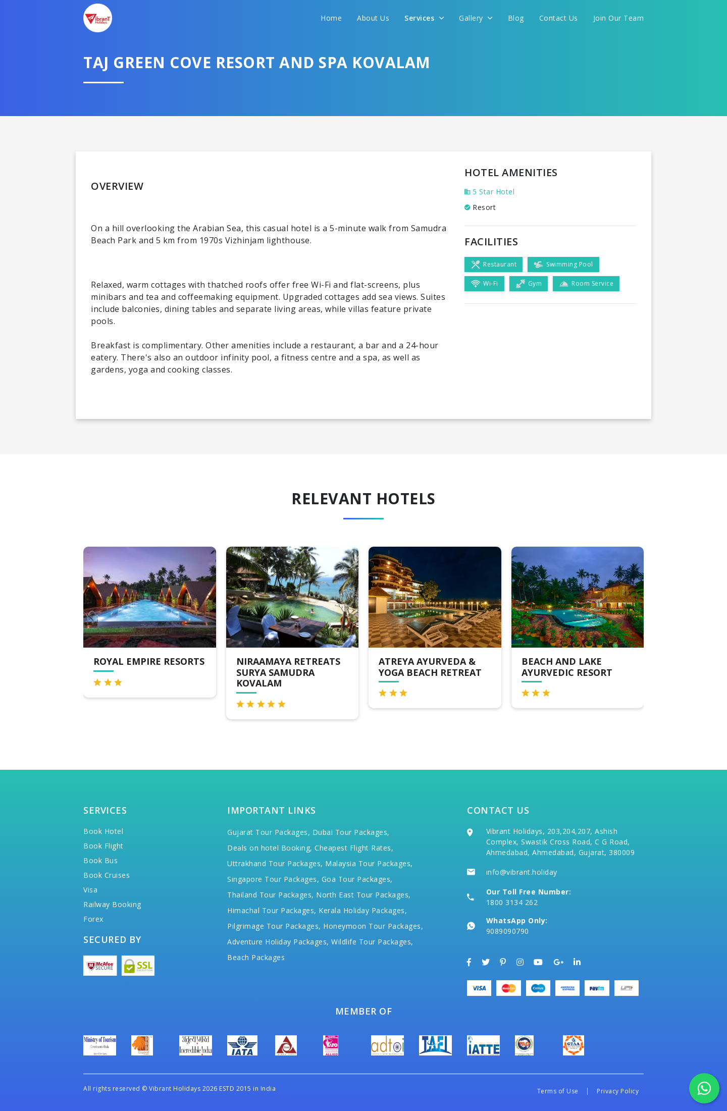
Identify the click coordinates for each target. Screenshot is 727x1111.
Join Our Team (618, 18)
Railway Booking (112, 904)
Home (331, 18)
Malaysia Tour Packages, (369, 863)
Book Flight (103, 846)
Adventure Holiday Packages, (278, 941)
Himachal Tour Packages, (272, 910)
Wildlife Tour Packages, (372, 941)
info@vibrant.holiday (521, 872)
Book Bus (100, 860)
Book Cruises (106, 875)
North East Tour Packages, (363, 895)
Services (424, 18)
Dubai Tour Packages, (351, 832)
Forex (93, 919)
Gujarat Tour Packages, (268, 832)
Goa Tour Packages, (357, 879)
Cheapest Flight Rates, (354, 848)
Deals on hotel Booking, (270, 848)
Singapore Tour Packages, (273, 879)
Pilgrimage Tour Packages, (274, 926)
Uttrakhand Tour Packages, (275, 863)
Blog (516, 18)
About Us (373, 18)
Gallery (476, 18)
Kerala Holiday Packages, (363, 910)
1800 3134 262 (512, 902)
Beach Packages (256, 957)
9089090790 (507, 931)
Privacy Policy (618, 1091)
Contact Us (558, 18)
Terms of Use (558, 1091)
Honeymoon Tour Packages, (373, 926)
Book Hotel (103, 831)
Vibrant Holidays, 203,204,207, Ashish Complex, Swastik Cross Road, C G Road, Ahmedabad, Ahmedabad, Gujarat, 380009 (560, 841)
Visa (90, 889)
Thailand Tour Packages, (270, 895)
